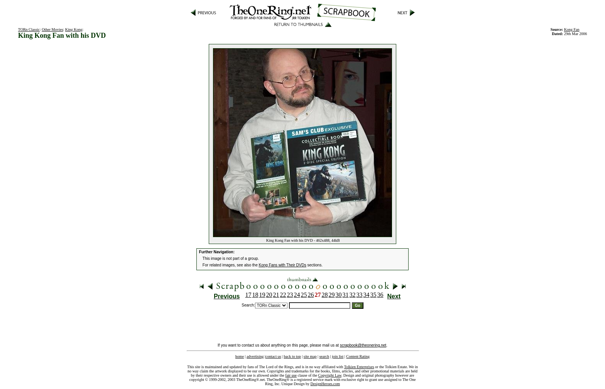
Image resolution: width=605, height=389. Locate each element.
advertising (255, 356)
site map (310, 356)
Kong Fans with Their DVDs (282, 265)
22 (283, 294)
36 (380, 294)
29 (332, 294)
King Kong (74, 29)
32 (353, 294)
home (239, 356)
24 (297, 294)
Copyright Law (329, 375)
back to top (292, 356)
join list (337, 356)
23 (290, 294)
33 (360, 294)
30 (339, 294)
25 (304, 294)
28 (325, 294)
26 (311, 294)
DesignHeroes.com (325, 384)
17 (248, 294)
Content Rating (358, 356)
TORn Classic (29, 29)
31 (346, 294)
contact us (273, 356)
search (324, 356)
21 (276, 294)
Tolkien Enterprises (359, 367)
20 (269, 294)
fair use (291, 375)
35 (373, 294)
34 (366, 294)
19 (262, 294)
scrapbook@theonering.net (363, 345)
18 (255, 294)
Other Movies (52, 29)
